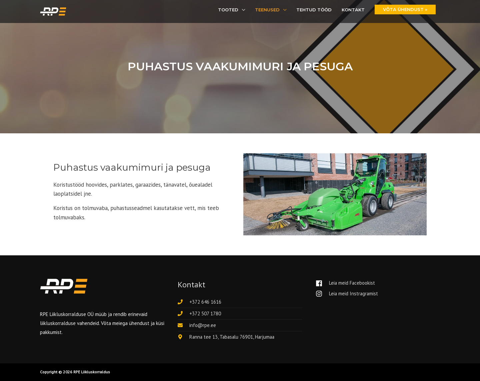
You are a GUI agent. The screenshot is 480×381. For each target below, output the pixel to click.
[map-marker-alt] (227, 337)
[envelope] (197, 325)
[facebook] (348, 283)
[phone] (199, 302)
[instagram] (347, 293)
